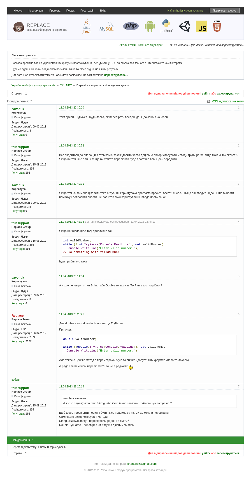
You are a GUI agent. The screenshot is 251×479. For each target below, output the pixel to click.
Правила (54, 10)
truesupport (20, 147)
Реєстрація (87, 10)
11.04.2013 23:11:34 (71, 276)
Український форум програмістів (33, 85)
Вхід (103, 10)
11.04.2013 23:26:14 (71, 386)
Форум (18, 10)
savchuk (18, 109)
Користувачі (35, 10)
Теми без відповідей (150, 45)
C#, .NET (66, 85)
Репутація (18, 134)
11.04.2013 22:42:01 (71, 183)
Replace (18, 315)
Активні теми (127, 45)
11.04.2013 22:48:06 (71, 221)
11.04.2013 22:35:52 (71, 145)
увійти (206, 93)
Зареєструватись (115, 75)
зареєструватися (228, 93)
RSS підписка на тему (228, 101)
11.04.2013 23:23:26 (71, 314)
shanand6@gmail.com (142, 463)
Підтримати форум (225, 10)
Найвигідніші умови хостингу (185, 10)
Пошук (70, 10)
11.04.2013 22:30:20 (71, 107)
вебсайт (16, 379)
